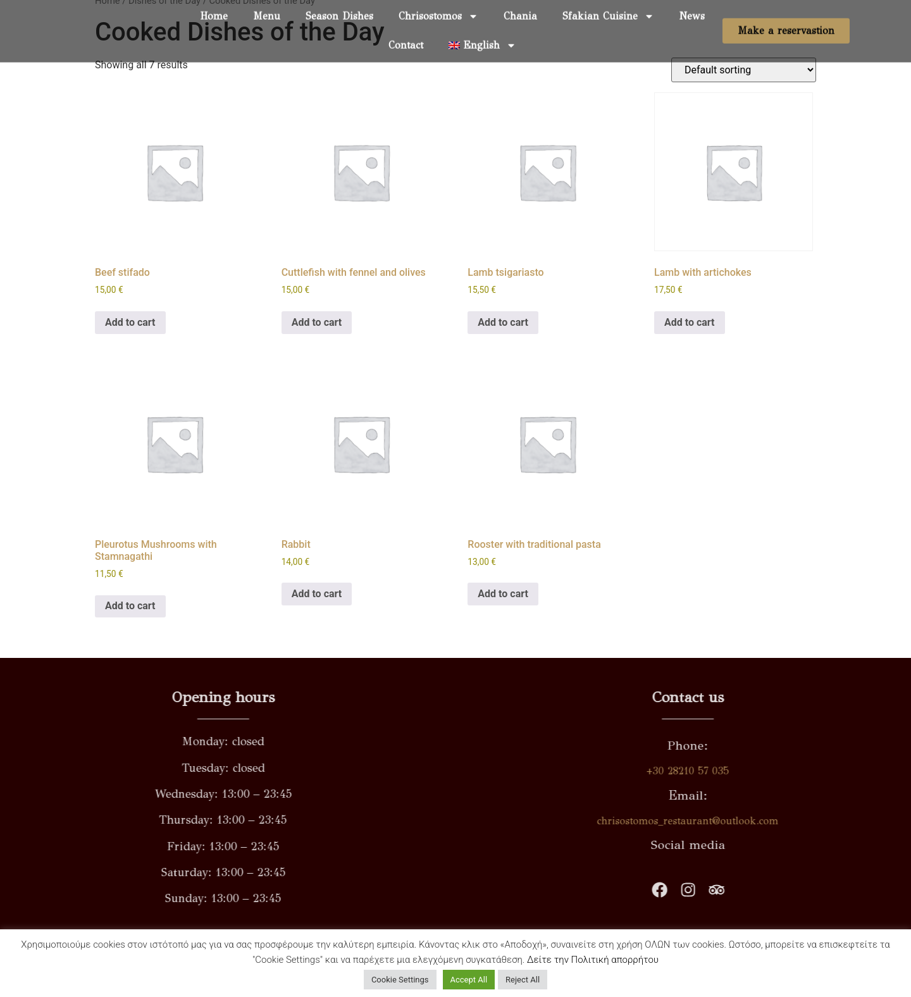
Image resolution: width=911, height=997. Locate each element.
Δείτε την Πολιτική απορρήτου (593, 959)
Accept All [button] (469, 979)
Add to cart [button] (130, 322)
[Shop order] (743, 70)
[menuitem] (482, 34)
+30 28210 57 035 (867, 771)
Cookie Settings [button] (400, 979)
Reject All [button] (522, 979)
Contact (405, 34)
